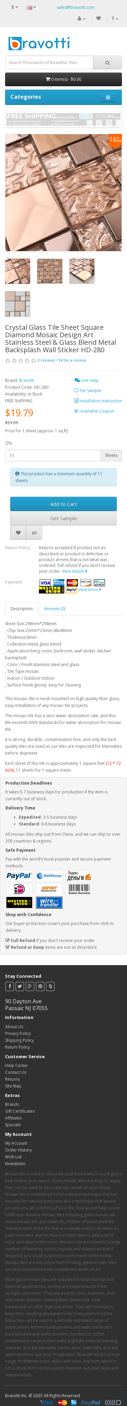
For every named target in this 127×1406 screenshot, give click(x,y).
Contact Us (15, 1072)
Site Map (13, 1086)
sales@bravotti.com (76, 7)
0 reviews (46, 360)
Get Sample (63, 518)
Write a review (72, 360)
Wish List (13, 1157)
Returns (12, 1079)
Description (21, 609)
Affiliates (13, 1118)
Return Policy (17, 1047)
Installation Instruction (98, 401)
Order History (18, 1150)
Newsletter (15, 1163)
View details (74, 571)
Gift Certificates (20, 1111)
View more (89, 589)
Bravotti (26, 380)
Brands (12, 1104)
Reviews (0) (54, 609)
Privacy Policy (18, 1033)
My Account (16, 1143)
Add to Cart (63, 503)
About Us (14, 1027)
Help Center (16, 1065)
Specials (13, 1125)
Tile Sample (88, 390)
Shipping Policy (19, 1040)
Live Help (87, 380)
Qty (8, 443)
